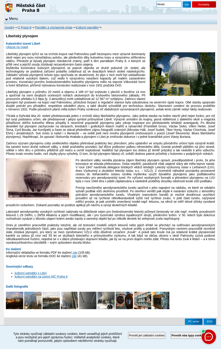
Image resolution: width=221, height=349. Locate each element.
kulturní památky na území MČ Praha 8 (41, 276)
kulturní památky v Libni (31, 273)
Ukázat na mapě (17, 47)
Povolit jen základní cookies (147, 335)
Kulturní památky (87, 27)
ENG (210, 321)
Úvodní (9, 27)
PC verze (193, 321)
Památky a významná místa (53, 27)
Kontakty (203, 4)
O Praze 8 (24, 27)
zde (75, 252)
